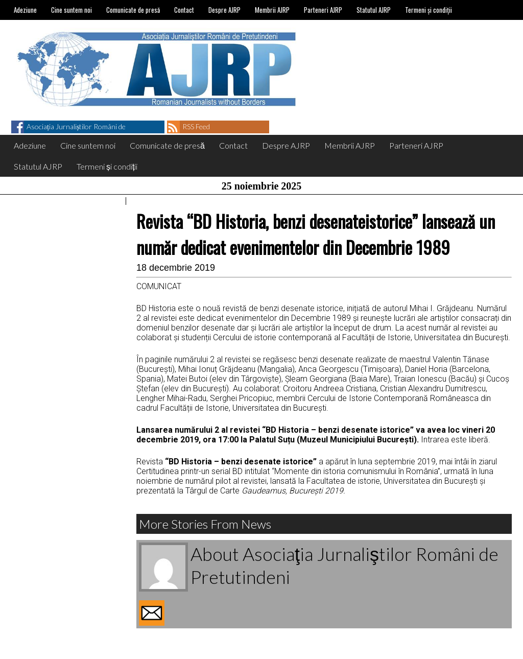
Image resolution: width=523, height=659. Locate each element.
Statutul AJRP (373, 10)
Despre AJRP (224, 10)
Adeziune (25, 10)
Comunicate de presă (133, 10)
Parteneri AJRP (323, 10)
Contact (184, 10)
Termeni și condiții (428, 10)
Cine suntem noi (71, 10)
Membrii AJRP (272, 10)
